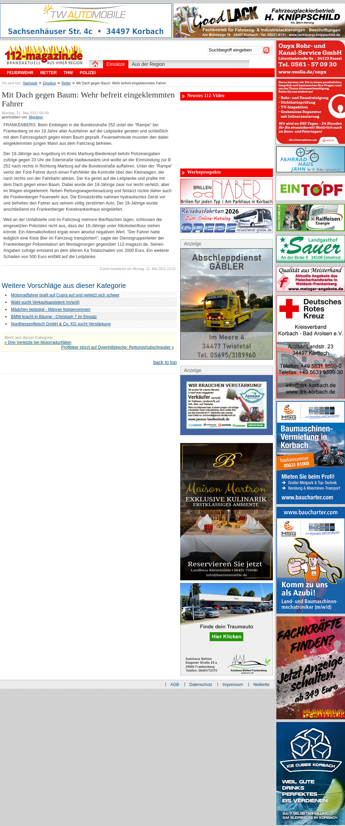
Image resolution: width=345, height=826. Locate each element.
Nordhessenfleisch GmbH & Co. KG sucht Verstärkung (61, 324)
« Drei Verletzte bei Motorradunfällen (37, 342)
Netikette (261, 684)
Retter (66, 83)
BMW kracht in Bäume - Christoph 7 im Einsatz (54, 316)
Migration (36, 117)
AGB (174, 684)
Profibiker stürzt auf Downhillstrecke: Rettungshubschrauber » (117, 347)
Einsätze (49, 83)
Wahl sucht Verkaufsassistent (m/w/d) (45, 302)
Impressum (232, 684)
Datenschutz (200, 684)
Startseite (30, 83)
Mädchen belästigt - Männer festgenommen (50, 309)
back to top (165, 362)
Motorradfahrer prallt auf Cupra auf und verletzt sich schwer (65, 295)
